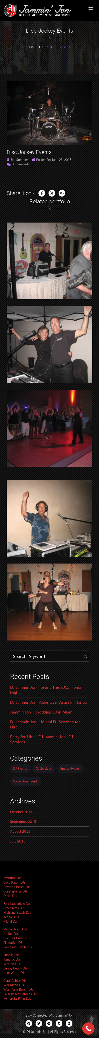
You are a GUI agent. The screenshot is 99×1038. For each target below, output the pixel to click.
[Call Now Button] (88, 1028)
